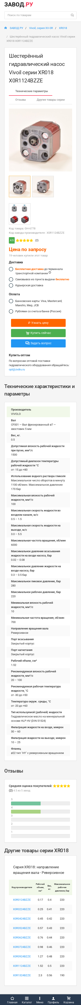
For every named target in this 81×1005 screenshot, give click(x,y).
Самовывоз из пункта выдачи (42, 279)
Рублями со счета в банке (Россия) (38, 311)
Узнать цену (38, 322)
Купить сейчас (38, 333)
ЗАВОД (18, 4)
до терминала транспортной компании (39, 271)
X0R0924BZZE (22, 956)
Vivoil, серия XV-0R (41, 28)
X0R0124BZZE (22, 899)
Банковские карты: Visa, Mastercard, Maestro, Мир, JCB (38, 303)
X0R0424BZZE (22, 918)
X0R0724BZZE (22, 947)
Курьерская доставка (29, 285)
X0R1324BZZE (22, 975)
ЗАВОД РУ (13, 28)
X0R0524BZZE (22, 928)
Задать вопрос (38, 343)
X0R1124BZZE (22, 965)
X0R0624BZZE (22, 937)
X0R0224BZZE (22, 909)
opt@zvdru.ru (17, 369)
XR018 (63, 28)
